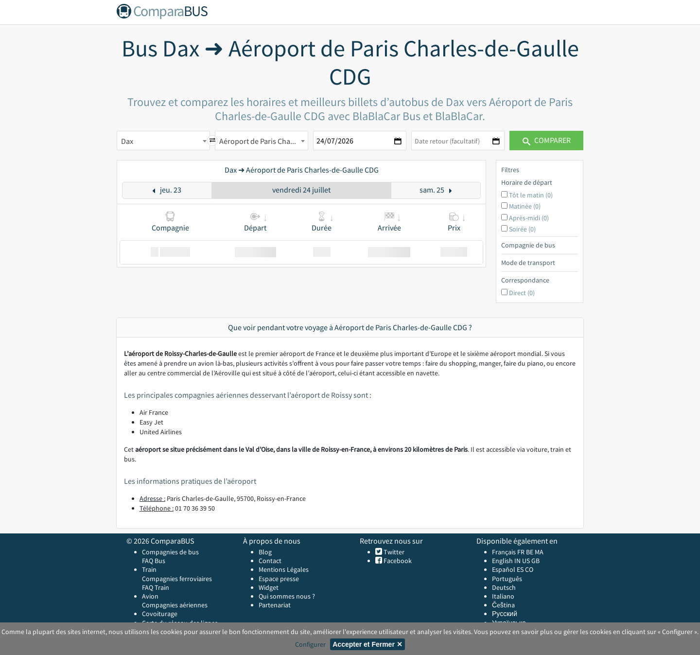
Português (507, 578)
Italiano (503, 596)
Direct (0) (522, 292)
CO (529, 569)
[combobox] (163, 140)
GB (535, 560)
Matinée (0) (525, 206)
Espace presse (279, 578)
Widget (269, 587)
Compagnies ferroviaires (177, 578)
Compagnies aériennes (175, 605)
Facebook (397, 560)
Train (149, 569)
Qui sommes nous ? (287, 596)
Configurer (310, 644)
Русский (504, 613)
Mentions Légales (284, 569)
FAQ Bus (153, 560)
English (502, 560)
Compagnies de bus (170, 552)
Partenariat (275, 605)
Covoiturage (159, 613)
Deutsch (504, 587)
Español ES (508, 569)
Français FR (508, 552)
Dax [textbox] (127, 141)
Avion (150, 596)
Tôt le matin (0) (531, 195)
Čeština (503, 605)
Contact (270, 560)
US (526, 560)
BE (529, 552)
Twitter (393, 552)
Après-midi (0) (529, 217)
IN (517, 560)
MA (539, 552)
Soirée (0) (522, 229)
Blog (265, 552)
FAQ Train (155, 587)
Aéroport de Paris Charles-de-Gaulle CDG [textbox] (263, 141)
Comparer (547, 140)
